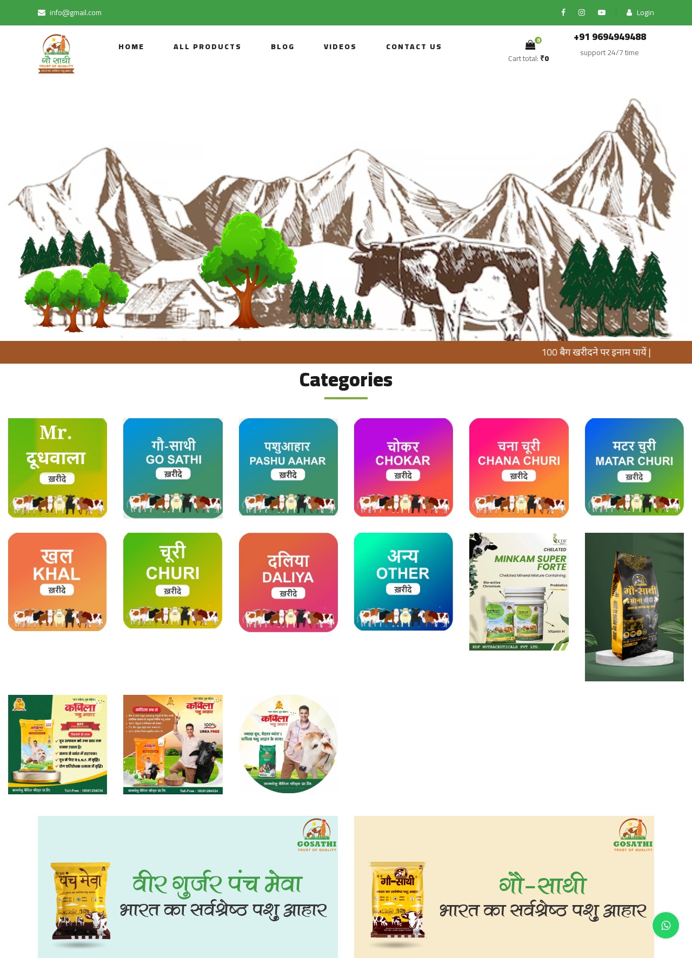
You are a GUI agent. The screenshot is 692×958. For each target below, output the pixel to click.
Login (640, 12)
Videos (340, 46)
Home (131, 46)
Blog (283, 46)
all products (208, 46)
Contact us (414, 46)
